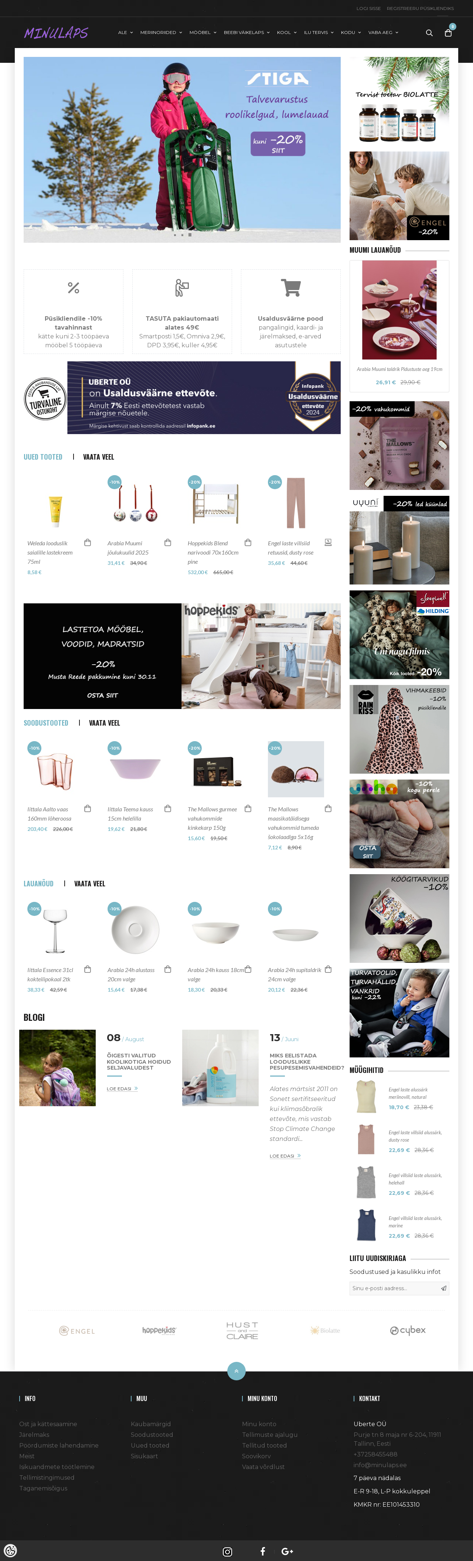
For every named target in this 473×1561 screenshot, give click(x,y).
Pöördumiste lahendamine (59, 1442)
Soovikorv (256, 1453)
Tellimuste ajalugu (270, 1431)
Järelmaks (34, 1431)
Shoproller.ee (367, 1515)
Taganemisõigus (43, 1485)
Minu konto (259, 1421)
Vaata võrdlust (263, 1464)
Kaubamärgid (151, 1421)
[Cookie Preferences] (10, 1550)
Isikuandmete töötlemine (57, 1464)
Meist (27, 1453)
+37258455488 (376, 1451)
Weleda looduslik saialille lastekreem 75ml (50, 560)
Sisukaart (144, 1453)
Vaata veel (98, 464)
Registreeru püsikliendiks (420, 8)
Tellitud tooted (264, 1442)
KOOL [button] (284, 31)
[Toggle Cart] (448, 31)
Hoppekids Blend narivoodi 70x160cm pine (213, 560)
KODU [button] (348, 31)
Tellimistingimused (47, 1474)
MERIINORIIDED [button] (158, 31)
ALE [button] (122, 31)
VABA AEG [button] (380, 31)
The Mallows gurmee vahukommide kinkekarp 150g (212, 826)
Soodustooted (152, 1431)
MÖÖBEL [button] (200, 31)
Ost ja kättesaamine (48, 1421)
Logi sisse (369, 8)
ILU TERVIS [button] (316, 31)
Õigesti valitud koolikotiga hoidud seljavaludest (139, 1069)
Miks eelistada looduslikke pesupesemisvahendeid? (307, 1069)
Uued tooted (150, 1442)
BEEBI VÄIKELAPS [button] (244, 31)
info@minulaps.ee (380, 1462)
